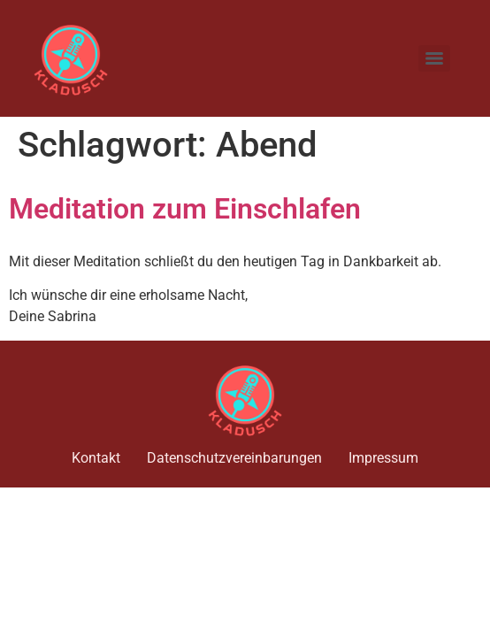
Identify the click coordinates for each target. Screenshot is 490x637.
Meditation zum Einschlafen (185, 209)
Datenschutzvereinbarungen (234, 457)
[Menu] (434, 58)
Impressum (383, 457)
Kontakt (96, 457)
